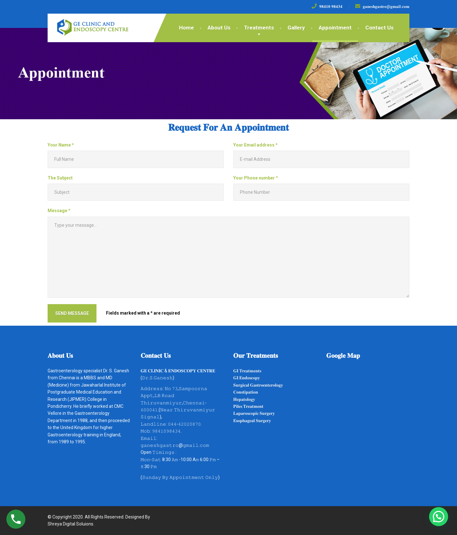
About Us (219, 27)
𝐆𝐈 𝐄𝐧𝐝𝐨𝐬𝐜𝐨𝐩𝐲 (246, 377)
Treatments (259, 27)
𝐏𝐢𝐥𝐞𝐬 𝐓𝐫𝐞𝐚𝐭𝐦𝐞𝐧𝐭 (248, 406)
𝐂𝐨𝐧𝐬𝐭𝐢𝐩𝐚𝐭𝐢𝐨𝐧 (245, 392)
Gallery (296, 27)
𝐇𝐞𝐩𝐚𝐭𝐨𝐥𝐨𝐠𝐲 (244, 399)
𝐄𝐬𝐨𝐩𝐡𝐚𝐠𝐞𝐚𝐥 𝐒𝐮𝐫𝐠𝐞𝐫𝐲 (252, 420)
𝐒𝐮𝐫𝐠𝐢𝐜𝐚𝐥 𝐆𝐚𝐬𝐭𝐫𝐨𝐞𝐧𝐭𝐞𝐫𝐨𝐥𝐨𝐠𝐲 (258, 385)
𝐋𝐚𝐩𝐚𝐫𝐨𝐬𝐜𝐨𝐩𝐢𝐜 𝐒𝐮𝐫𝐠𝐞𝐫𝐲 (254, 413)
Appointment (335, 27)
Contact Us (379, 27)
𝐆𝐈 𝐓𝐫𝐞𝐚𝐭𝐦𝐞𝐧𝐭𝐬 (247, 370)
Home (186, 27)
